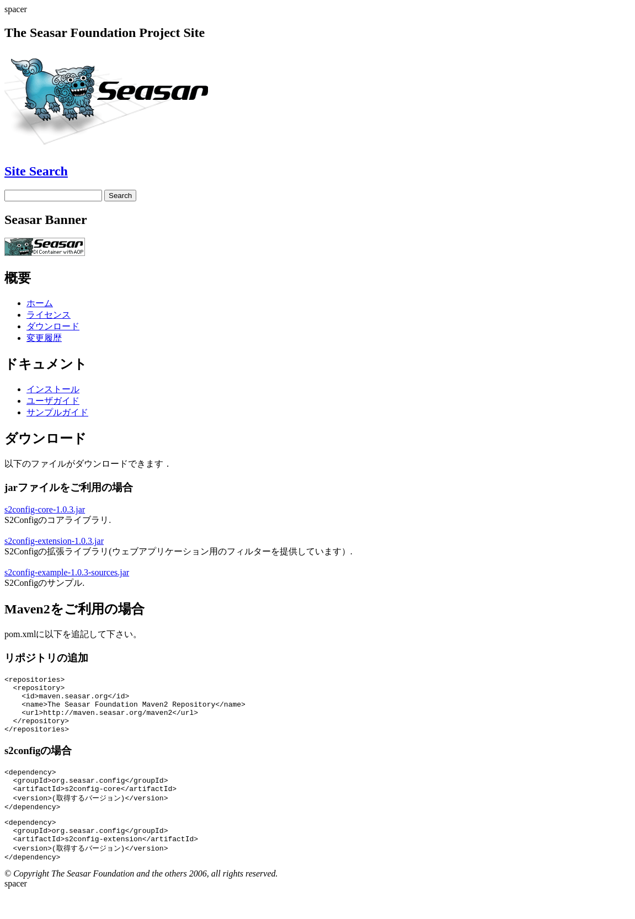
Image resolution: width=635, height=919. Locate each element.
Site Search (36, 171)
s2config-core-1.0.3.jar (44, 509)
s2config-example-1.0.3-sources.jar (66, 572)
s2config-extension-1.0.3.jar (54, 541)
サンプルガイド (57, 412)
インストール (52, 389)
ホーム (39, 303)
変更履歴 (44, 338)
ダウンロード (52, 326)
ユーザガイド (52, 400)
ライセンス (48, 314)
